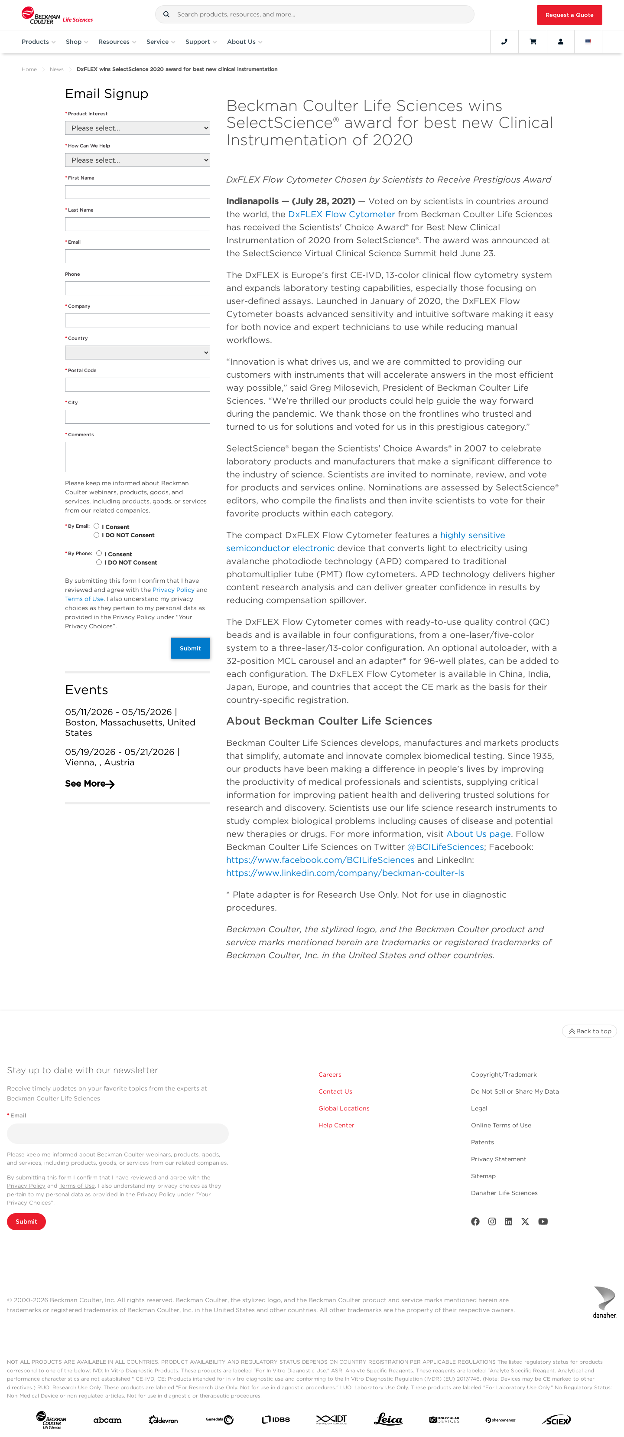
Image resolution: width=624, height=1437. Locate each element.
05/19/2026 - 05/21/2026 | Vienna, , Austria (122, 757)
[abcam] (107, 1421)
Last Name (79, 210)
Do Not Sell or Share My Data (515, 1091)
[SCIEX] (556, 1422)
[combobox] (315, 14)
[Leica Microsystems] (388, 1421)
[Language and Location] (588, 41)
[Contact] (504, 41)
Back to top (589, 1031)
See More (89, 783)
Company (78, 306)
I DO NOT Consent (128, 535)
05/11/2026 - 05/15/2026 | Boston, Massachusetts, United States (130, 722)
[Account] (560, 41)
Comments (79, 434)
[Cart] (533, 41)
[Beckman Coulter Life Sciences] (57, 15)
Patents (482, 1142)
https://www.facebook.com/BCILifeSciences (320, 860)
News (57, 69)
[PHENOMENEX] (500, 1421)
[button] (166, 14)
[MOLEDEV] (444, 1421)
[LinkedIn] (509, 1223)
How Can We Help (87, 146)
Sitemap (483, 1175)
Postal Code (81, 370)
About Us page (478, 834)
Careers (329, 1074)
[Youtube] (543, 1223)
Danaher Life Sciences (504, 1192)
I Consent (115, 527)
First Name (79, 178)
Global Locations (344, 1108)
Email (73, 242)
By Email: (77, 526)
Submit (190, 648)
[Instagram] (492, 1223)
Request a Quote (570, 15)
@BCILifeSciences (445, 847)
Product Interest (86, 114)
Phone (72, 274)
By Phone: (78, 553)
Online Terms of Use (501, 1125)
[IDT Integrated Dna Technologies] (332, 1421)
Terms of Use (84, 598)
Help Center (336, 1125)
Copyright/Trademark (504, 1074)
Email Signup (107, 94)
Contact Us (335, 1091)
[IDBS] (275, 1421)
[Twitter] (525, 1223)
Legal (479, 1108)
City (71, 402)
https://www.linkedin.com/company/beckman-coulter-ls (345, 873)
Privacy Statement (498, 1159)
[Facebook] (475, 1223)
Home (29, 69)
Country (76, 338)
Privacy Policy (174, 589)
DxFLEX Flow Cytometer (341, 214)
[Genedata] (219, 1421)
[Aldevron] (163, 1421)
